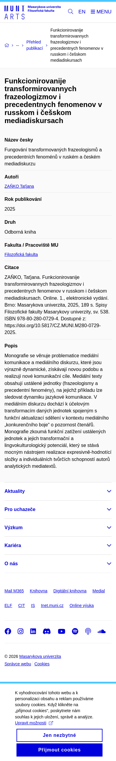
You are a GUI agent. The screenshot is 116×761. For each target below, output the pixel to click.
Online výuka (82, 605)
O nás (11, 563)
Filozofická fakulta (21, 254)
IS (33, 605)
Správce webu (17, 663)
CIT (21, 605)
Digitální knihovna (70, 590)
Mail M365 (14, 590)
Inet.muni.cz (52, 605)
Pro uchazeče (19, 509)
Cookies (42, 663)
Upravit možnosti (34, 729)
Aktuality (14, 491)
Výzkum (13, 527)
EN (82, 12)
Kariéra (12, 545)
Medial (99, 590)
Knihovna (38, 590)
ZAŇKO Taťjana (19, 186)
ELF (8, 605)
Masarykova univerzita (40, 656)
